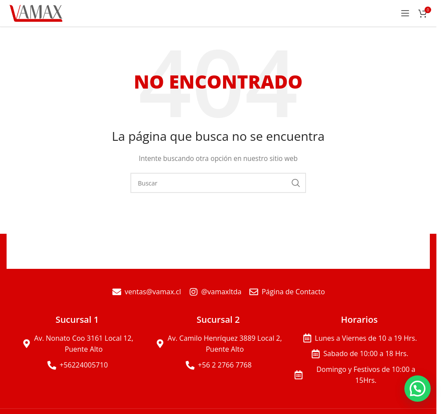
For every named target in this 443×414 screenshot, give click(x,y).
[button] (417, 388)
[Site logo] (37, 12)
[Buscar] (218, 183)
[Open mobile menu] (405, 13)
